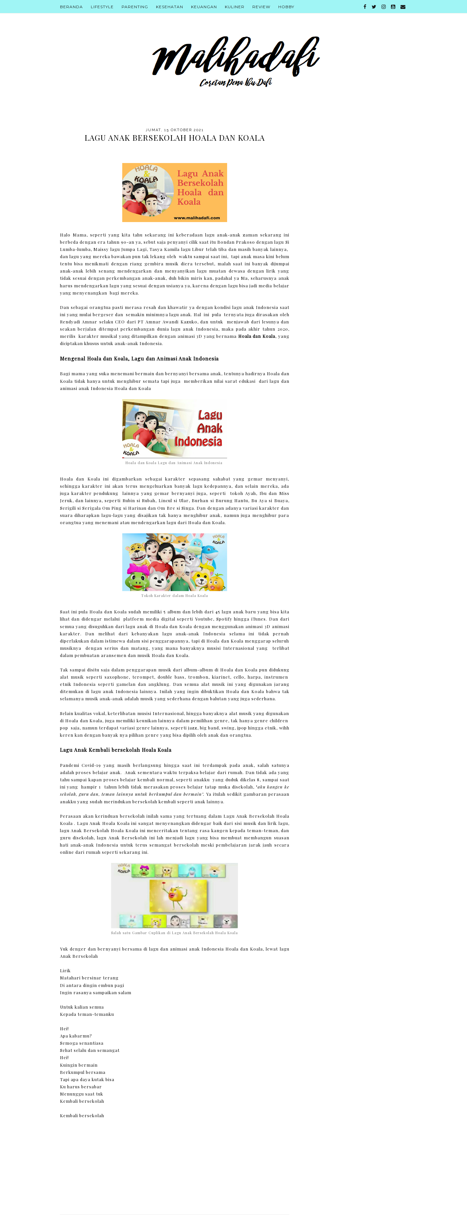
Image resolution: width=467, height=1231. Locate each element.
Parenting (135, 6)
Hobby (286, 6)
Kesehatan (169, 6)
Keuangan (204, 6)
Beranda (71, 6)
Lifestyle (102, 6)
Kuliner (234, 6)
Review (261, 6)
